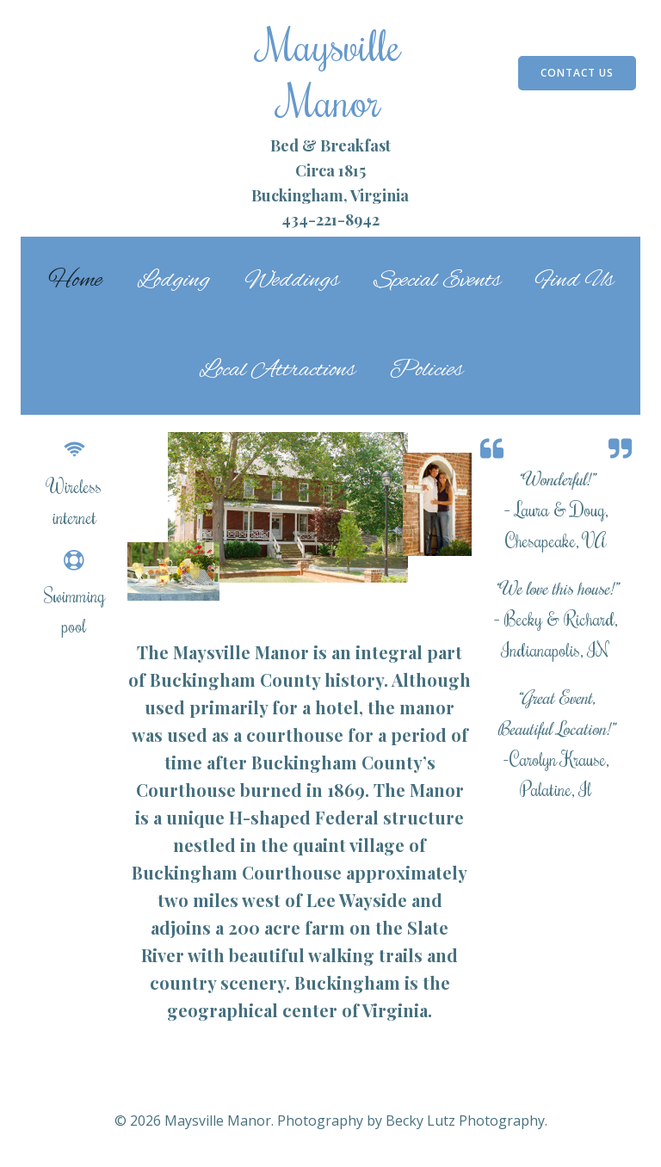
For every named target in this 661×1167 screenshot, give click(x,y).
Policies (426, 370)
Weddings (291, 280)
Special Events (437, 280)
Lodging (173, 280)
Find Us (574, 280)
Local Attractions (277, 370)
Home (75, 280)
